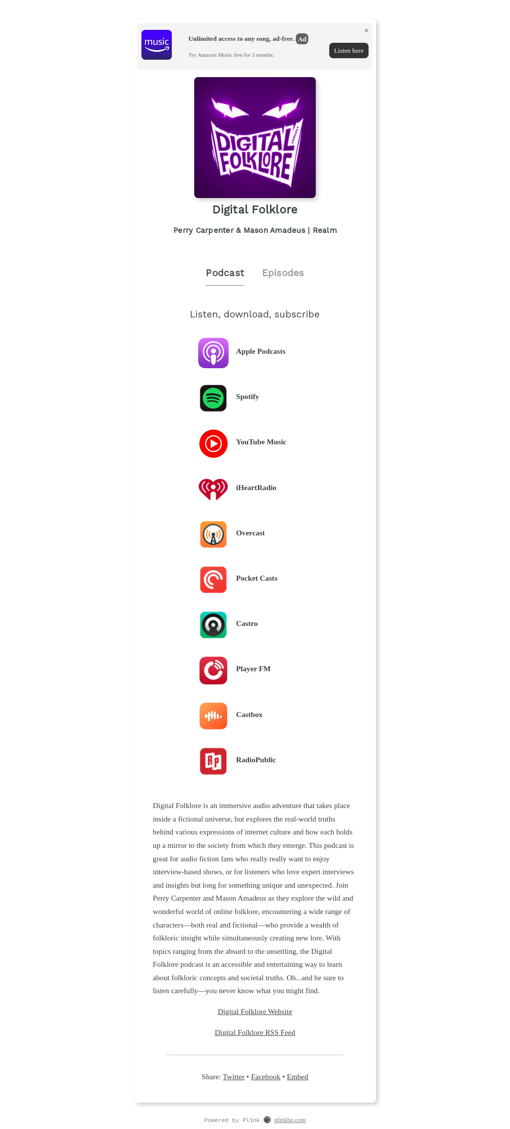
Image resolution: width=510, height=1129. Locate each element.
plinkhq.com (290, 1120)
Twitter (234, 1076)
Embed (297, 1076)
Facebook (265, 1076)
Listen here (349, 50)
